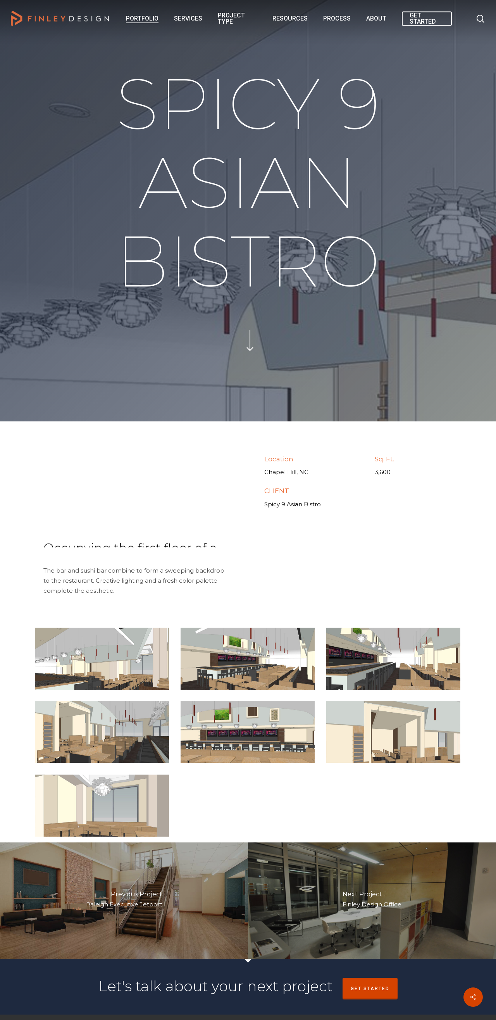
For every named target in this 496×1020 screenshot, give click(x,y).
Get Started (370, 988)
